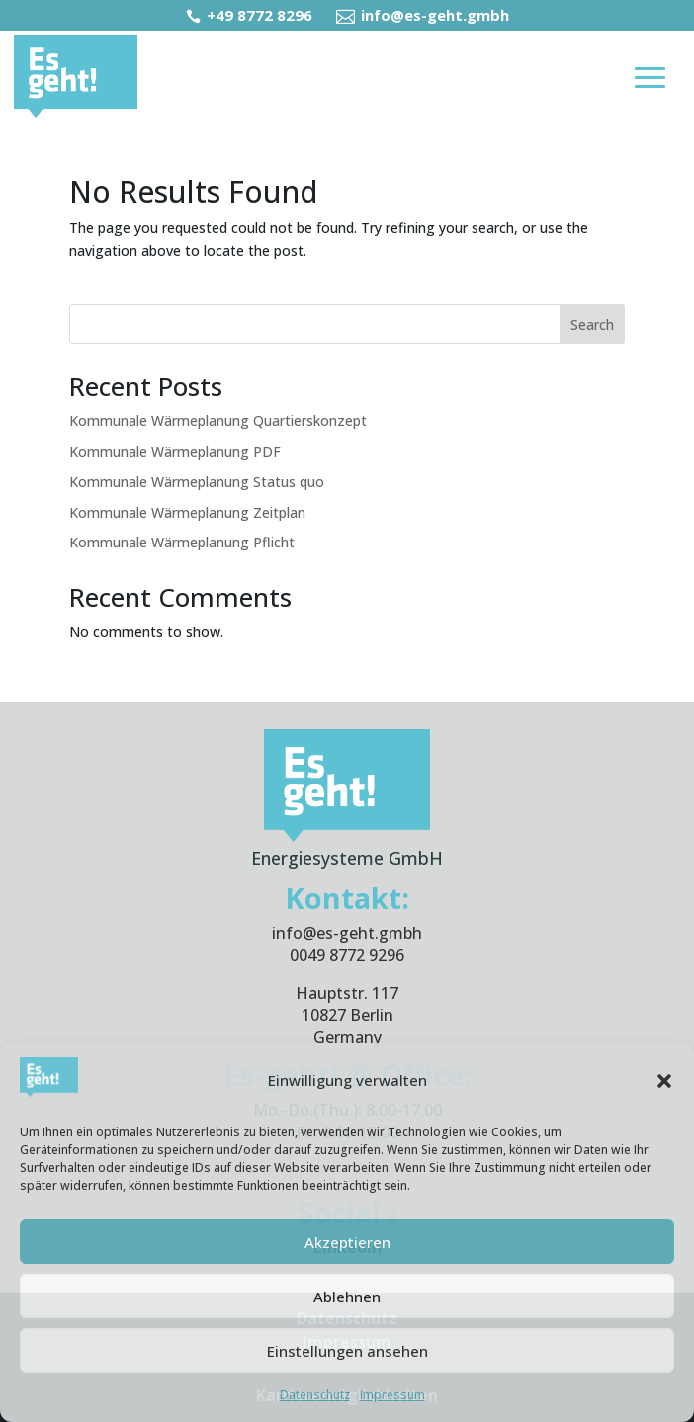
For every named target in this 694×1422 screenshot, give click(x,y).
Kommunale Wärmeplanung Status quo (196, 481)
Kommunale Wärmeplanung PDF (175, 451)
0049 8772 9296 (347, 954)
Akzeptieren (347, 1242)
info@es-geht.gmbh (422, 15)
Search (592, 324)
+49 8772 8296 (251, 15)
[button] (664, 1081)
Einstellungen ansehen (347, 1351)
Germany (347, 1036)
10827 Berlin (347, 1015)
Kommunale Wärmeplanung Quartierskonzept (218, 420)
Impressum (392, 1394)
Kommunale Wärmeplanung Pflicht (182, 542)
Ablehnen (347, 1296)
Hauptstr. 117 (347, 993)
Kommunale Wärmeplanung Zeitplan (187, 512)
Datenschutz (315, 1394)
